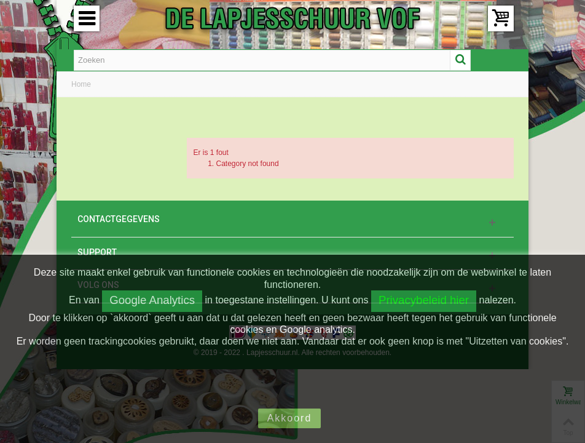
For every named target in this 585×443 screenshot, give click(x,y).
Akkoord (289, 418)
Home (81, 84)
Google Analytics (152, 299)
